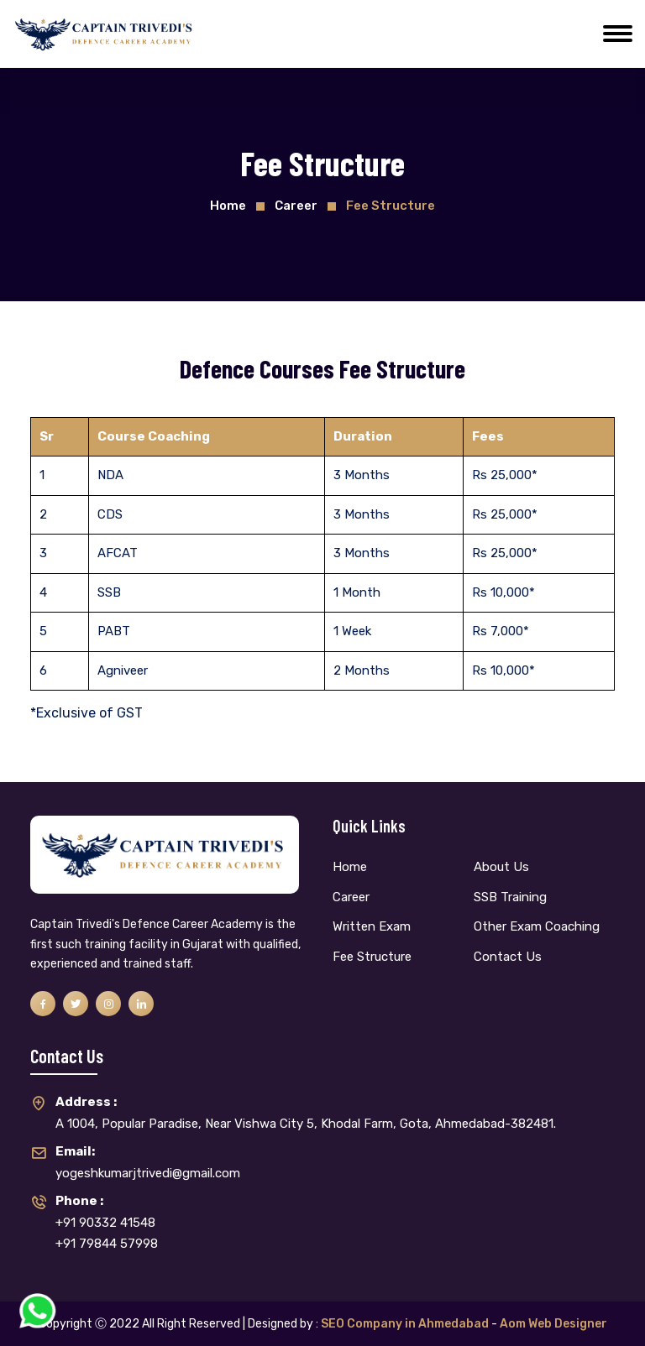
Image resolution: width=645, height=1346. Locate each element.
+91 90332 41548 (105, 1210)
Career (351, 897)
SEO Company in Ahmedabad (405, 1324)
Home (228, 205)
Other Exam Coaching (537, 926)
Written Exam (372, 926)
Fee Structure (372, 956)
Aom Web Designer (553, 1324)
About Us (501, 866)
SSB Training (510, 897)
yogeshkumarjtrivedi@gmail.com (147, 1161)
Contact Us (508, 956)
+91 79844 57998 (106, 1243)
